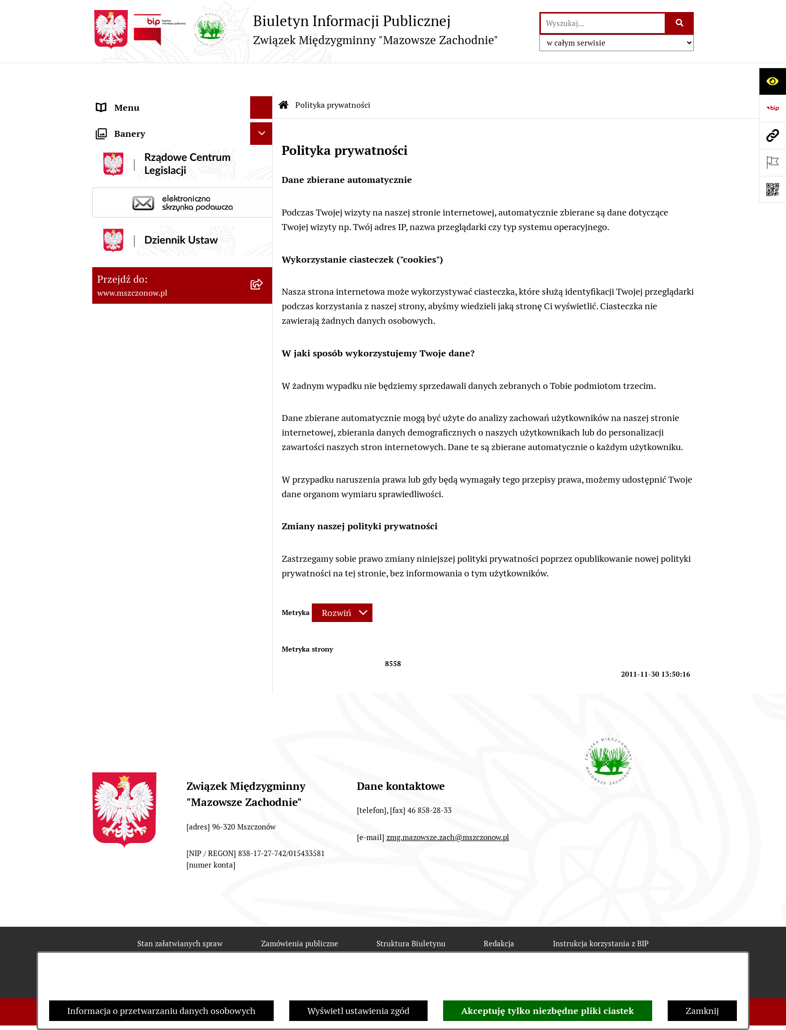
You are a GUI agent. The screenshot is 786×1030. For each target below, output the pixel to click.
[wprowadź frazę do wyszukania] (602, 23)
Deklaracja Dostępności (281, 949)
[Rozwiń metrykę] (342, 582)
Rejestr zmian (179, 949)
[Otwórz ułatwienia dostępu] (772, 81)
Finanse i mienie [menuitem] (129, 167)
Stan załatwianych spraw (180, 913)
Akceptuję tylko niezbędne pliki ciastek (547, 1010)
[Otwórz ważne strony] (772, 162)
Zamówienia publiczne (299, 913)
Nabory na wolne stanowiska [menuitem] (154, 321)
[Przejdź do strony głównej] (295, 29)
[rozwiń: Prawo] (263, 145)
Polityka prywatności (594, 949)
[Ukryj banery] (261, 347)
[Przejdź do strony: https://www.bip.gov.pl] (772, 108)
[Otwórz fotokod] (772, 189)
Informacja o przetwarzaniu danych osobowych (161, 1010)
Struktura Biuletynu (411, 913)
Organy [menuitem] (111, 122)
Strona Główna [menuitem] (126, 100)
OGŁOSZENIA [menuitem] (124, 276)
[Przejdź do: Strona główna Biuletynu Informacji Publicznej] (283, 75)
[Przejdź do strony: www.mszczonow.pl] (772, 135)
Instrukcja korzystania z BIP (601, 913)
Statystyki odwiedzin (396, 949)
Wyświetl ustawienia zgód (358, 1010)
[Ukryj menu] (261, 77)
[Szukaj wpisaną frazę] (680, 23)
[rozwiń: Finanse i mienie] (263, 167)
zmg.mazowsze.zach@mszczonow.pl (447, 807)
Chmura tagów (495, 949)
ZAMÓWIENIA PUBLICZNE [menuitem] (151, 253)
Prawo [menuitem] (109, 145)
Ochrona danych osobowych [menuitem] (153, 298)
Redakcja (499, 913)
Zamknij (702, 1010)
